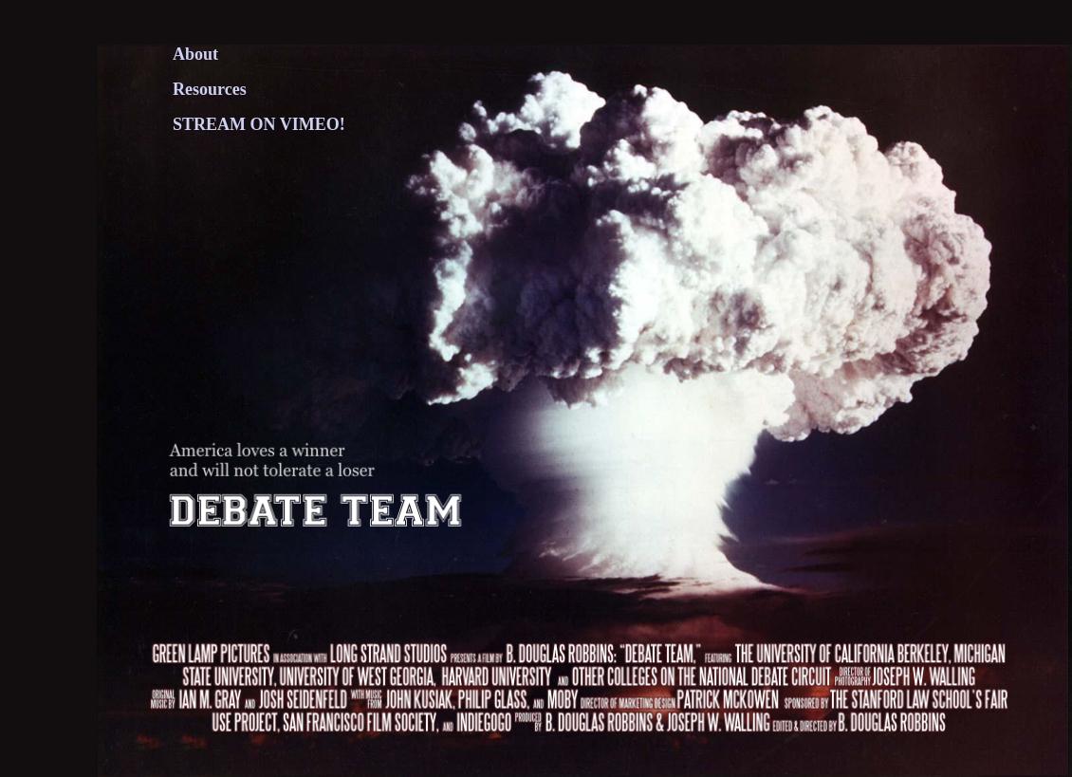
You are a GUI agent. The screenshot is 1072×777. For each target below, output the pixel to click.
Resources (210, 89)
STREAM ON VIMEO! (259, 124)
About (195, 54)
